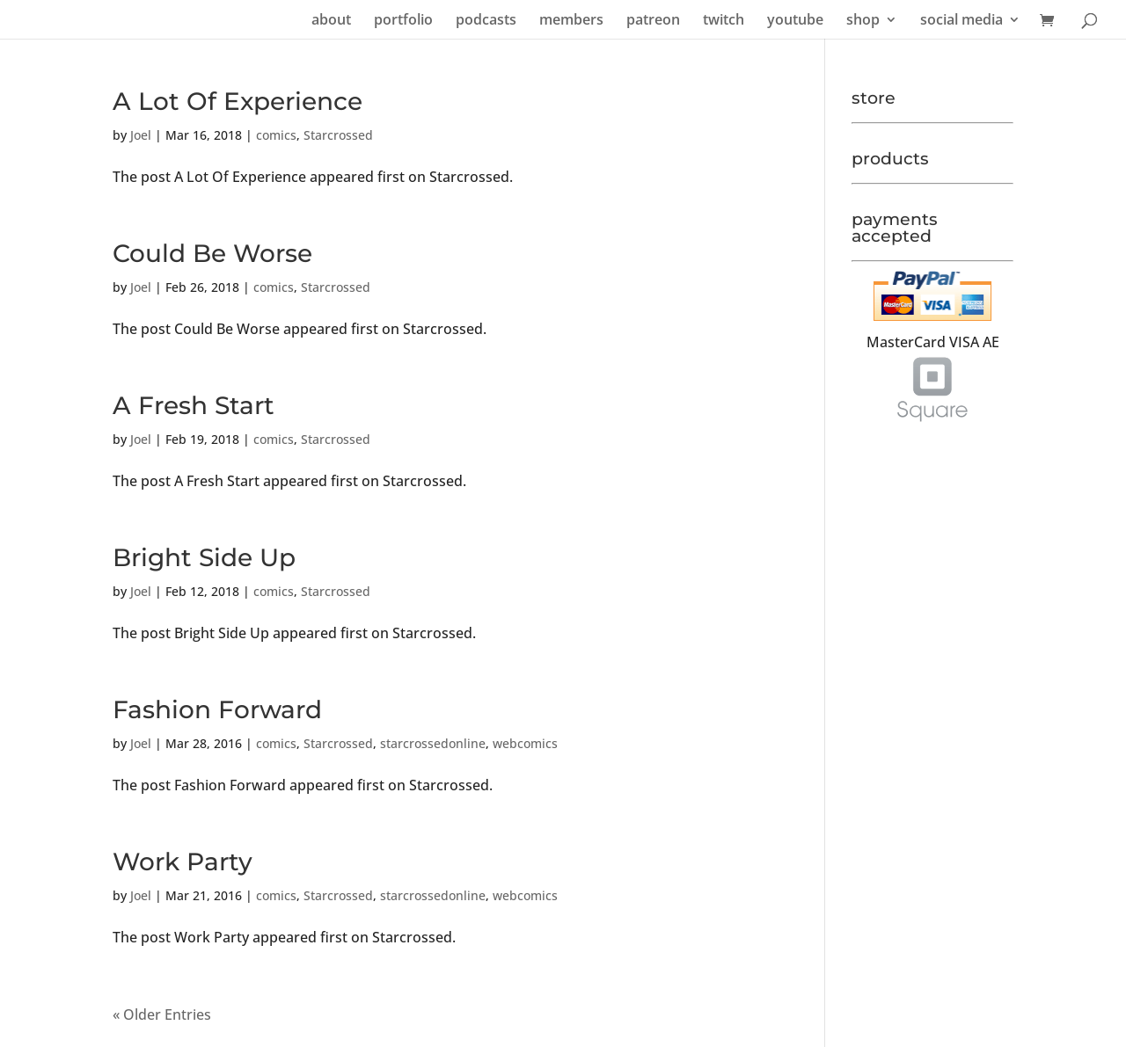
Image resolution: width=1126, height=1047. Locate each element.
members (571, 21)
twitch (723, 21)
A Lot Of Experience (237, 101)
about (331, 21)
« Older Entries (162, 1014)
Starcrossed (338, 135)
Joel (140, 135)
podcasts (486, 21)
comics (276, 135)
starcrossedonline (433, 743)
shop (863, 21)
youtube (795, 21)
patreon (653, 21)
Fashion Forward (217, 709)
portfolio (403, 21)
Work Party (182, 861)
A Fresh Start (193, 405)
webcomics (525, 743)
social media (961, 21)
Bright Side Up (204, 557)
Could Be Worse (212, 253)
